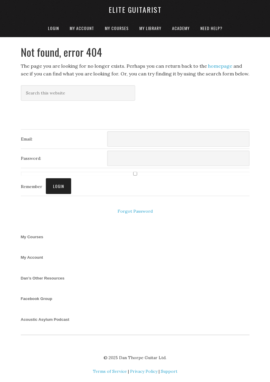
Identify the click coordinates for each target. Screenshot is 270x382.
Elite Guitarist (135, 9)
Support (169, 371)
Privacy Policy (143, 371)
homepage (220, 66)
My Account (32, 257)
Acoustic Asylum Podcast (45, 319)
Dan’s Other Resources (43, 278)
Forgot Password (135, 211)
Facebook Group (36, 298)
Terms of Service (110, 371)
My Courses (32, 237)
